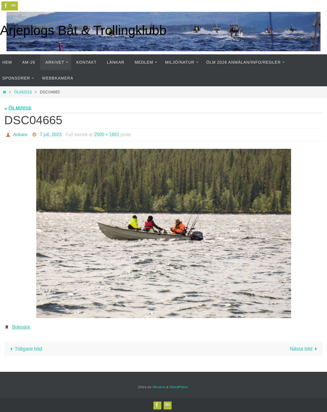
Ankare (20, 134)
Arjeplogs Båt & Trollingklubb (83, 30)
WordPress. (179, 387)
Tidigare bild (24, 349)
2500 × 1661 (107, 134)
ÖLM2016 (23, 92)
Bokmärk (21, 327)
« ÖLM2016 (17, 108)
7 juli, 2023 (51, 134)
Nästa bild (305, 349)
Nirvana (158, 387)
